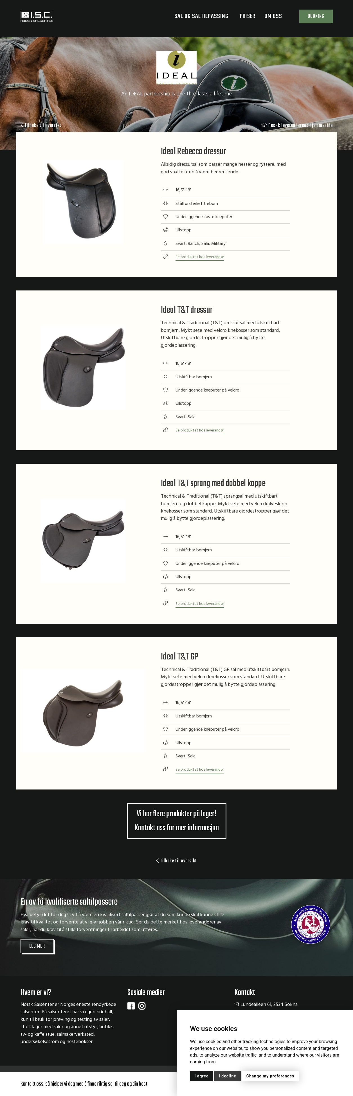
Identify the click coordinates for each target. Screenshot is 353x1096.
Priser (240, 18)
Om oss (269, 18)
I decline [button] (227, 1076)
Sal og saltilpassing (197, 18)
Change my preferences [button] (270, 1076)
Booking (312, 18)
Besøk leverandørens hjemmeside (293, 126)
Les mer (37, 949)
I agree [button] (202, 1076)
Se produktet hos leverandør (203, 258)
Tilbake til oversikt (43, 126)
